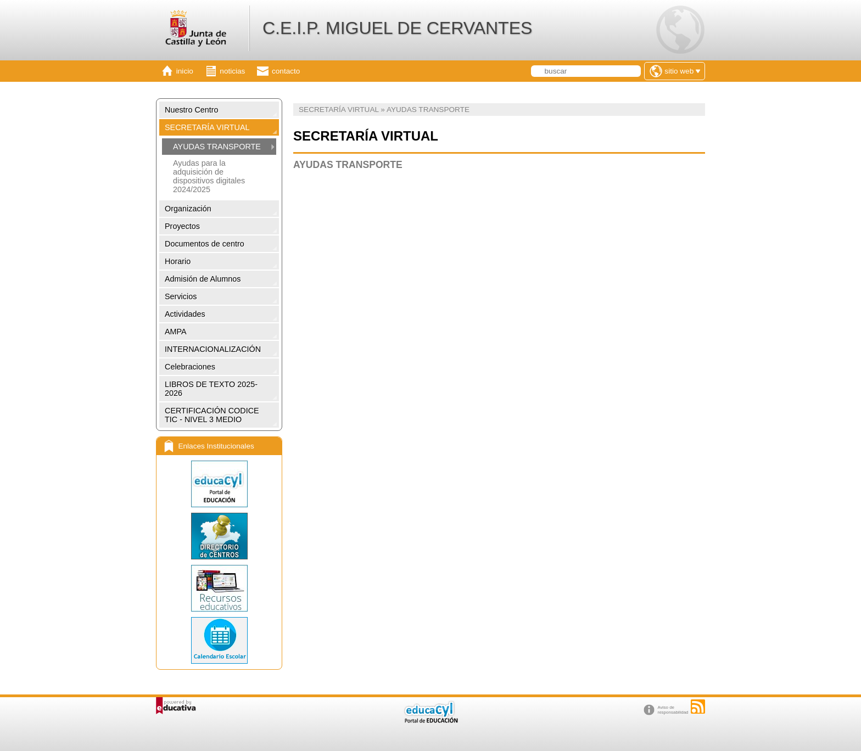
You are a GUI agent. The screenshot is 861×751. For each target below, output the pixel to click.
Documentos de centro (204, 243)
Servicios (181, 296)
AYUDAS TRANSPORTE (217, 146)
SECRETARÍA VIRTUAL (207, 127)
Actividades (185, 314)
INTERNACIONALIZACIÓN (213, 349)
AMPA (176, 331)
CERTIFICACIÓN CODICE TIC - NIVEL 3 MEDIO (212, 415)
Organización (188, 208)
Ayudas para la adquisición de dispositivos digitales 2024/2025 (209, 176)
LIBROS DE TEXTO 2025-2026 (211, 388)
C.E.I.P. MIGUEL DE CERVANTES (397, 28)
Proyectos (182, 226)
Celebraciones (190, 366)
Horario (178, 261)
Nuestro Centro (192, 109)
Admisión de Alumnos (203, 278)
